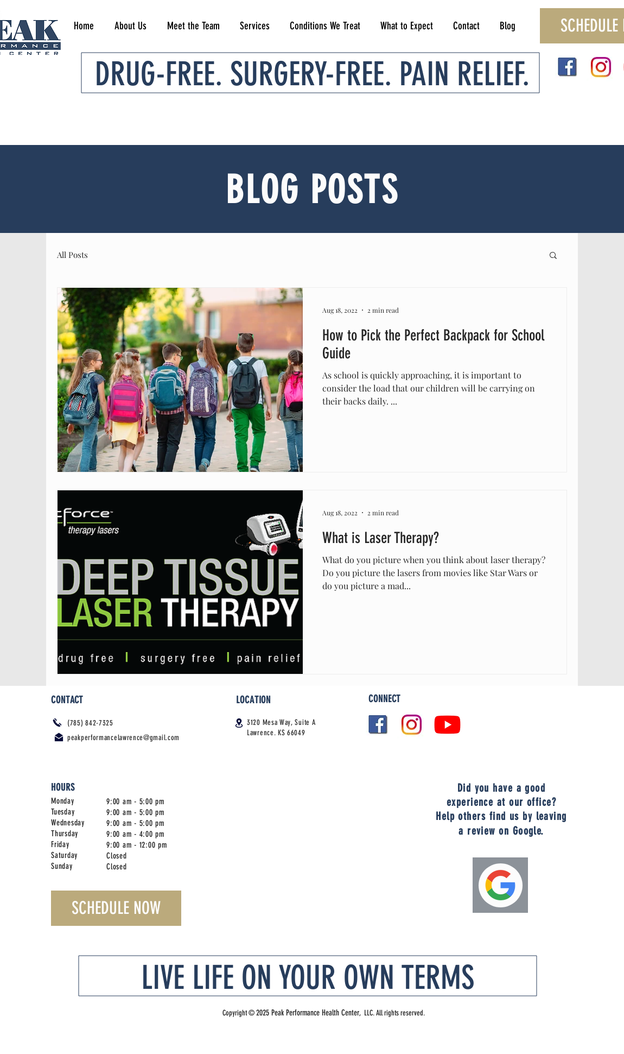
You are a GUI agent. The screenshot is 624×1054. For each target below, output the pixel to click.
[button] (553, 256)
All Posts (72, 254)
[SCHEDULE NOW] (116, 908)
